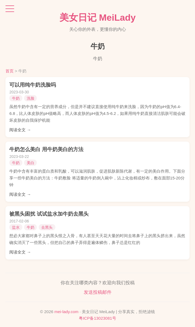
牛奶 (16, 98)
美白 (30, 163)
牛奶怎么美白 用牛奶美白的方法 (46, 149)
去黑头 (47, 227)
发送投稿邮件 (98, 292)
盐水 (16, 227)
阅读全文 (17, 129)
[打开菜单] (9, 8)
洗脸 (30, 98)
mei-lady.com (67, 311)
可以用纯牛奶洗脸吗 (32, 85)
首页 (9, 71)
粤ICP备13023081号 (97, 318)
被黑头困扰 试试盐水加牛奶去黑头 (48, 214)
